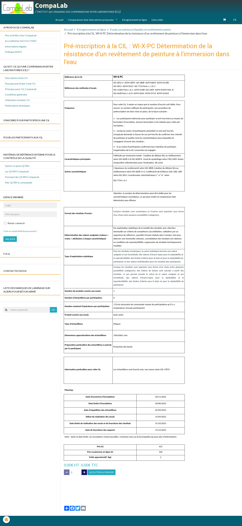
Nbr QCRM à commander (18, 182)
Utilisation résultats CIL (17, 100)
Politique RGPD (13, 51)
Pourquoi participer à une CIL (20, 83)
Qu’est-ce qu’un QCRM (17, 165)
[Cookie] (6, 519)
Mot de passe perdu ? (28, 231)
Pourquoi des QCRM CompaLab (22, 176)
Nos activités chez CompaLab (21, 35)
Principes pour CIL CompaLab (21, 89)
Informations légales (16, 46)
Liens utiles (157, 19)
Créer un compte (10, 231)
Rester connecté (14, 223)
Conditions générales (16, 94)
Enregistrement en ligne (134, 19)
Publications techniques (17, 105)
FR (234, 19)
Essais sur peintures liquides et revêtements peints (140, 29)
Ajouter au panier (101, 472)
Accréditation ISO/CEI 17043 (20, 40)
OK (53, 309)
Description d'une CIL (16, 77)
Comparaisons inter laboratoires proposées (91, 19)
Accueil (59, 19)
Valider (10, 239)
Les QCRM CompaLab (17, 171)
